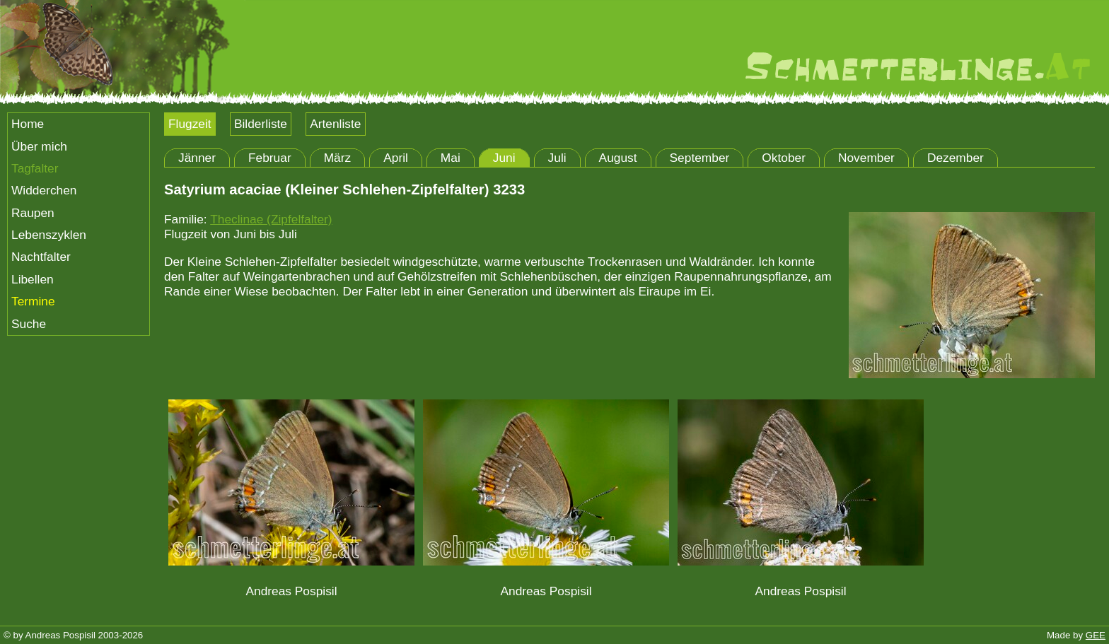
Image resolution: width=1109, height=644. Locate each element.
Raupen (32, 213)
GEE (1095, 635)
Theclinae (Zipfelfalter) (271, 219)
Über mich (39, 146)
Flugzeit (189, 124)
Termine (33, 301)
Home (27, 124)
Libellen (32, 279)
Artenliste (335, 124)
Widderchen (43, 190)
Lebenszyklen (48, 235)
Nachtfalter (41, 257)
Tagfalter (34, 168)
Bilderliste (260, 124)
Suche (28, 324)
